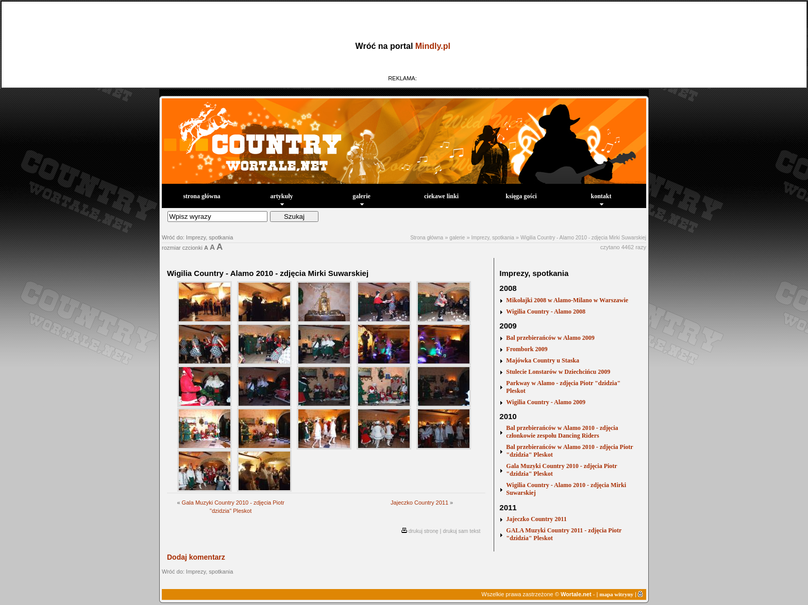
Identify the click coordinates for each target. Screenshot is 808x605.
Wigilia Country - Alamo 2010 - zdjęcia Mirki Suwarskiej (583, 237)
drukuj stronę (424, 531)
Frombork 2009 (526, 349)
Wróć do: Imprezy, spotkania (197, 237)
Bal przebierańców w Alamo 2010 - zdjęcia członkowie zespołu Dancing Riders (562, 431)
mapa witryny (616, 594)
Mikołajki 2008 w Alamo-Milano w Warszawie (567, 300)
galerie (361, 199)
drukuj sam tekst (462, 531)
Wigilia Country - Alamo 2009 (545, 402)
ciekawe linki (441, 196)
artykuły (281, 199)
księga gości (521, 196)
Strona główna (426, 237)
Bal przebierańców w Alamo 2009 (550, 337)
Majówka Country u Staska (542, 360)
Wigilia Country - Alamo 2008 (545, 311)
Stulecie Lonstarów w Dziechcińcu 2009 (558, 371)
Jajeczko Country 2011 (419, 502)
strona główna (201, 196)
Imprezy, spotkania (493, 237)
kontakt (601, 199)
